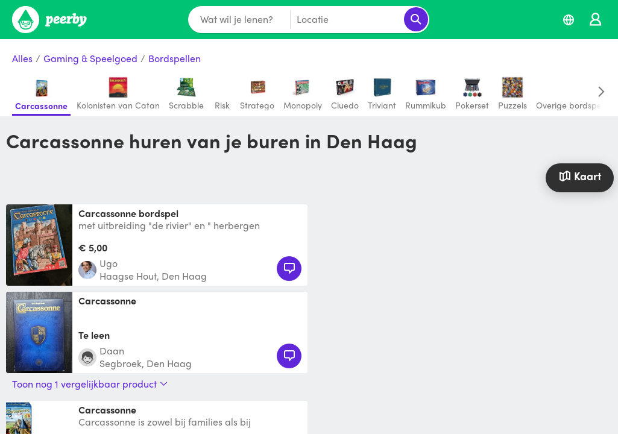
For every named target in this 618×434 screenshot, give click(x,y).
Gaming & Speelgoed (90, 58)
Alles (22, 58)
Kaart (580, 175)
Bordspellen (174, 58)
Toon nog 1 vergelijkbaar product (90, 384)
